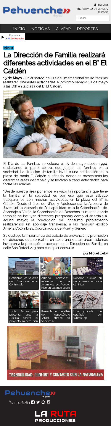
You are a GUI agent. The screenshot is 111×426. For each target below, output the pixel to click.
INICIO (19, 28)
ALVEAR (63, 28)
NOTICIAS (40, 28)
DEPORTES (87, 28)
